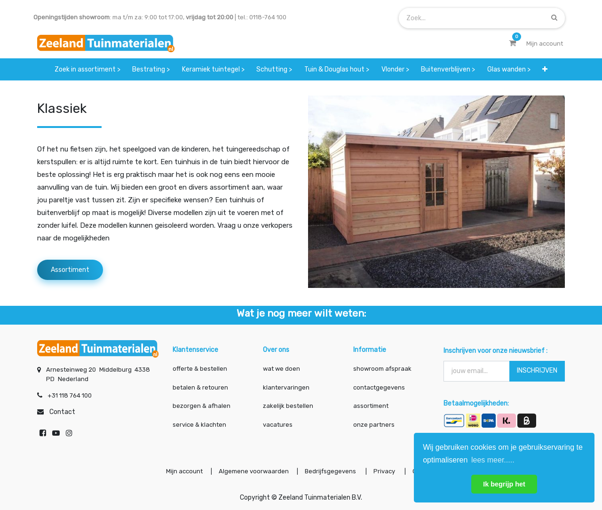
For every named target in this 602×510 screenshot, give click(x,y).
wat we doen (281, 368)
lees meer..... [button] (493, 460)
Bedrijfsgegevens (331, 471)
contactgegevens (379, 387)
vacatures (278, 424)
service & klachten (199, 424)
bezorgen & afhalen (201, 405)
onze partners (374, 424)
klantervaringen (286, 387)
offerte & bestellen (201, 368)
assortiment (370, 405)
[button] (545, 69)
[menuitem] (87, 69)
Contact (62, 412)
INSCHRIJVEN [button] (537, 371)
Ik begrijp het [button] (504, 484)
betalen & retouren (200, 387)
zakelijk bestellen (288, 405)
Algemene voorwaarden (254, 471)
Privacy (384, 471)
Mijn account (184, 471)
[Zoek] (554, 18)
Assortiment (70, 270)
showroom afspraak (382, 368)
